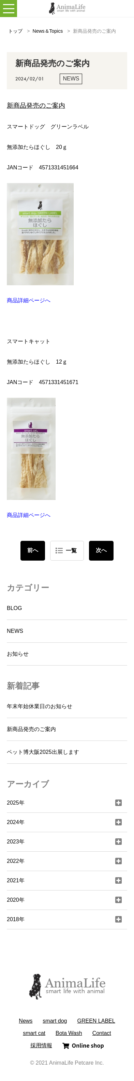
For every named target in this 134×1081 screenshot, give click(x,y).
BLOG (14, 608)
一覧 (71, 550)
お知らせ (18, 654)
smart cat (34, 1033)
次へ (101, 550)
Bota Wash (69, 1033)
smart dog (55, 1021)
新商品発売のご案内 (31, 729)
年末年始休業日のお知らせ (39, 706)
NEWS (15, 631)
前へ (32, 550)
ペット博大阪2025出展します (43, 752)
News (25, 1021)
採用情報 (41, 1045)
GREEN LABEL (96, 1021)
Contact (101, 1033)
